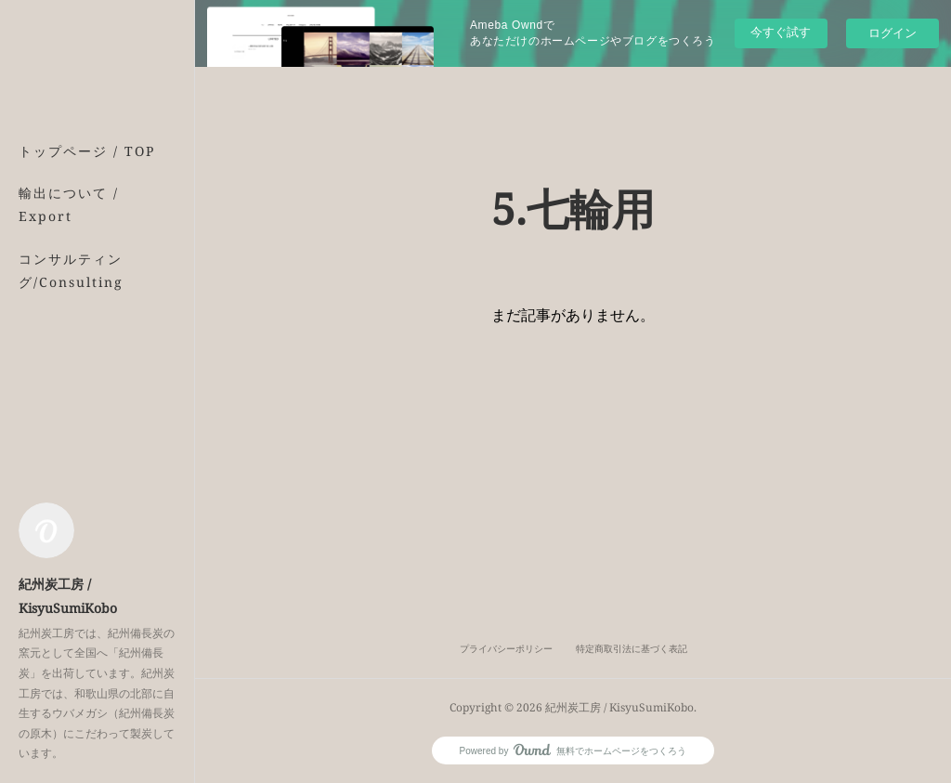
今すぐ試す (780, 32)
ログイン (892, 33)
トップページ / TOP (87, 151)
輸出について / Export (69, 204)
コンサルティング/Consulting (71, 270)
